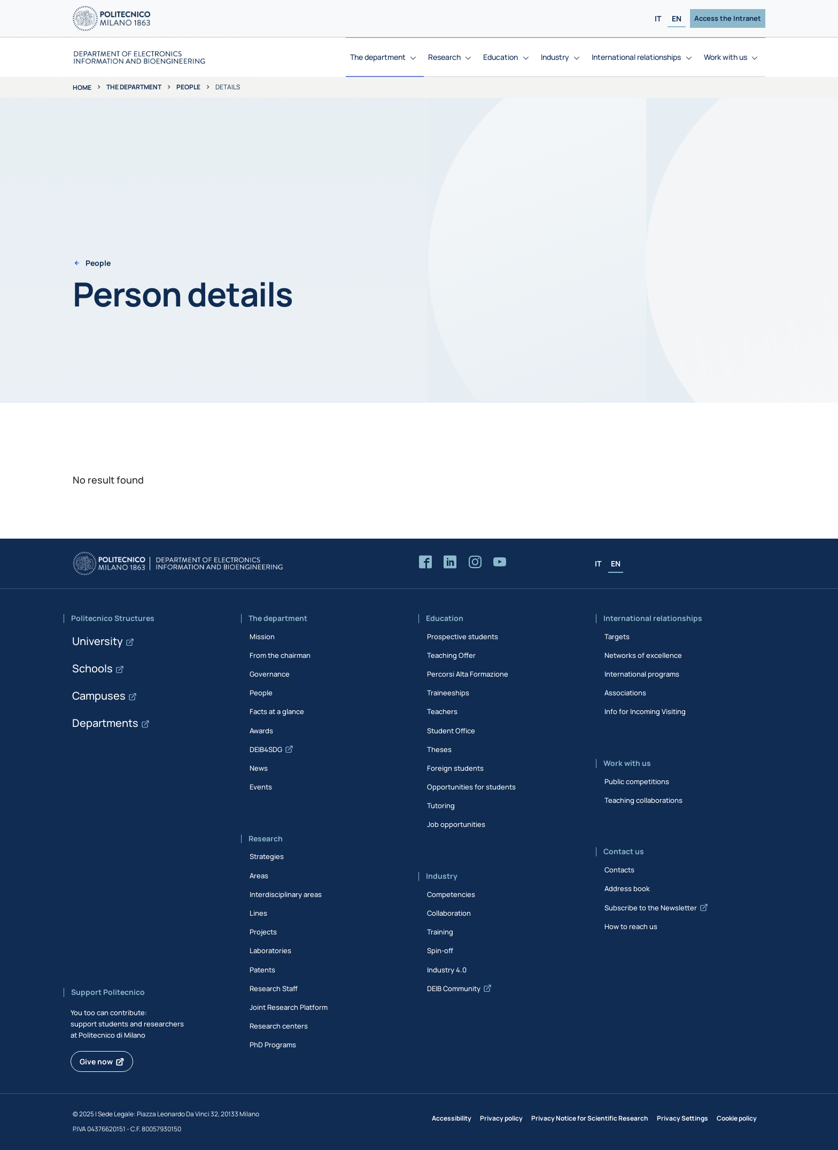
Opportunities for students (471, 787)
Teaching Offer (451, 655)
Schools (92, 668)
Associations (625, 692)
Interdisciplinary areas (286, 894)
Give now (96, 1061)
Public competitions (636, 781)
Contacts (619, 870)
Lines (258, 913)
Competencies (451, 894)
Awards (261, 730)
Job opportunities (456, 824)
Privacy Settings (682, 1118)
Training (440, 932)
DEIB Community (453, 988)
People (188, 86)
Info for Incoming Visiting (645, 711)
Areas (259, 875)
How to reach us (630, 926)
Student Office (451, 730)
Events (261, 787)
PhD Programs (273, 1044)
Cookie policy (737, 1118)
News (259, 768)
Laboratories (270, 950)
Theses (439, 749)
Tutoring (441, 805)
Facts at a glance (277, 711)
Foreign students (455, 768)
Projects (263, 932)
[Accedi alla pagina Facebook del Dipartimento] (425, 562)
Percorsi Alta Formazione (467, 674)
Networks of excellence (643, 655)
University (97, 641)
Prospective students (462, 636)
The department (133, 86)
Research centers (279, 1026)
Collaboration (449, 913)
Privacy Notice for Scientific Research (589, 1118)
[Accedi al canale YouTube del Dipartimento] (499, 562)
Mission (262, 636)
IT (658, 18)
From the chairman (280, 655)
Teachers (442, 711)
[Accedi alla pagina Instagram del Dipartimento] (475, 562)
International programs (641, 674)
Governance (270, 674)
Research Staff (274, 988)
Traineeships (448, 692)
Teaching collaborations (643, 800)
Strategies (267, 856)
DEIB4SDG (266, 749)
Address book (627, 888)
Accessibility (451, 1118)
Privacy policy (501, 1118)
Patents (262, 970)
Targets (617, 636)
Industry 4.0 (447, 970)
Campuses (99, 695)
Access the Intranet (727, 18)
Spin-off (440, 950)
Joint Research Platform (289, 1007)
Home (82, 87)
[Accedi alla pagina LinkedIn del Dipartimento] (450, 562)
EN (676, 18)
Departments (105, 723)
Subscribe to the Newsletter (650, 908)
